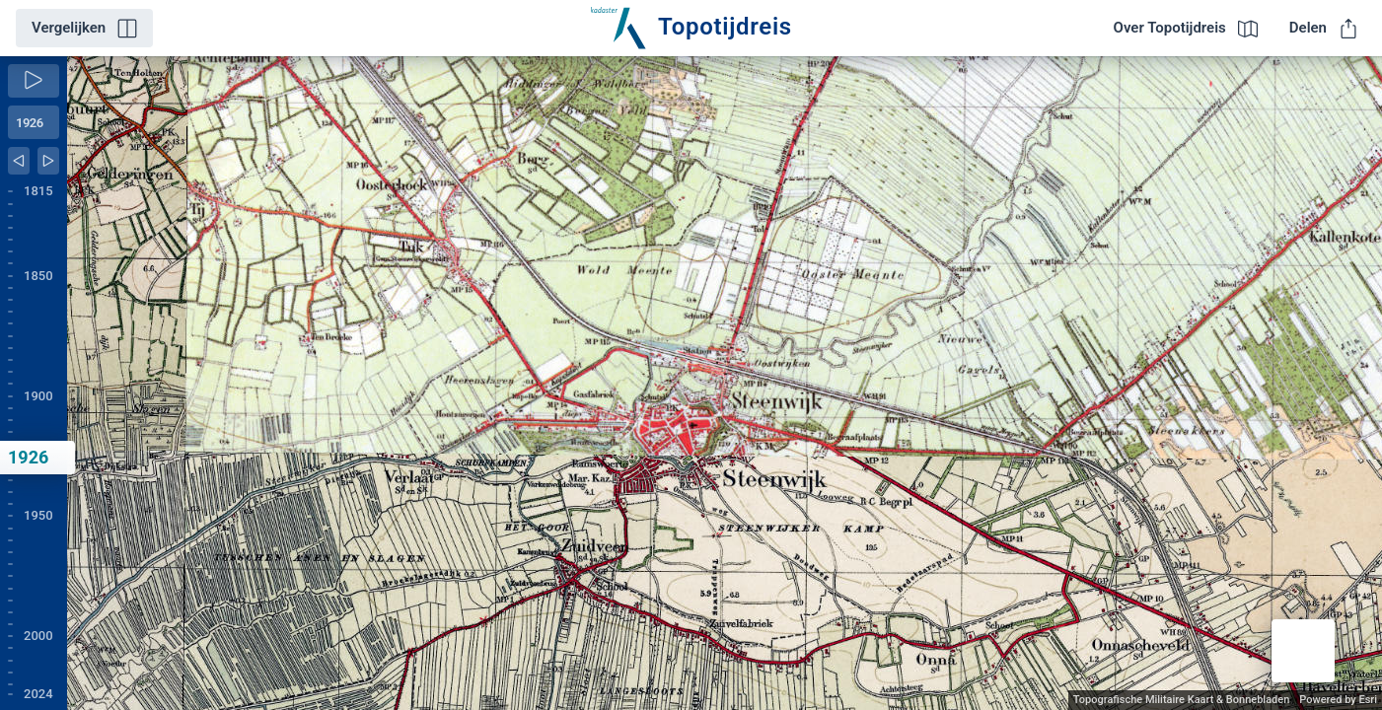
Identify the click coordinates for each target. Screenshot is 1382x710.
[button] (1303, 650)
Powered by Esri (1338, 699)
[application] (724, 383)
